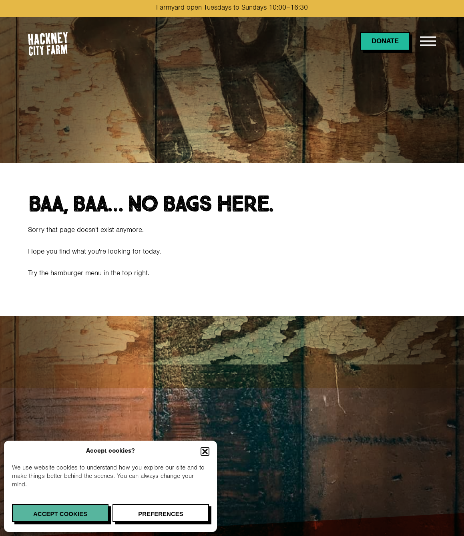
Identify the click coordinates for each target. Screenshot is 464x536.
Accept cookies (60, 513)
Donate (385, 42)
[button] (205, 451)
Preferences (160, 513)
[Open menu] (428, 41)
